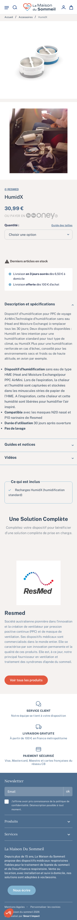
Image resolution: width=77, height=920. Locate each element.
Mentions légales (15, 907)
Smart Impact (31, 916)
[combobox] (38, 235)
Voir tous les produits (26, 680)
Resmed (12, 188)
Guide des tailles (61, 225)
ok (68, 791)
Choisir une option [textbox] (22, 235)
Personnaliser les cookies (45, 907)
